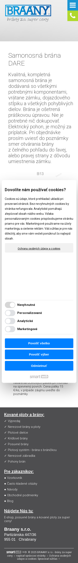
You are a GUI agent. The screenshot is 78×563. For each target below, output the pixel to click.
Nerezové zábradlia (21, 456)
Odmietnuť (39, 365)
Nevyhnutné (26, 305)
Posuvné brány (18, 444)
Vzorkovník (14, 478)
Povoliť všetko (39, 343)
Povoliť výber (39, 354)
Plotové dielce (18, 432)
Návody (12, 489)
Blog (10, 501)
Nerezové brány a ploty (24, 427)
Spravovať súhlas (47, 558)
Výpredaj (14, 421)
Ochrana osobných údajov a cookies (39, 248)
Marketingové (27, 329)
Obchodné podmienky (22, 495)
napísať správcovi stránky (31, 555)
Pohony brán (16, 461)
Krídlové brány (18, 438)
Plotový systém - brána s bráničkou (32, 450)
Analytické (25, 321)
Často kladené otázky (22, 483)
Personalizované (29, 313)
